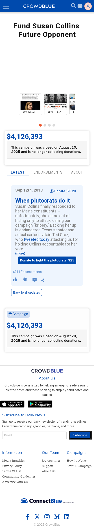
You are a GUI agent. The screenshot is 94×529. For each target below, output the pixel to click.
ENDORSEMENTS (48, 172)
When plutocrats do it (42, 200)
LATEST (18, 172)
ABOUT (77, 172)
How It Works (77, 460)
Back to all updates (26, 292)
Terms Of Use (11, 471)
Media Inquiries (13, 460)
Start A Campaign (79, 466)
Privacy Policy (12, 466)
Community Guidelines (18, 476)
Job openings (51, 460)
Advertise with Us (15, 482)
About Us (48, 471)
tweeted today (36, 239)
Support (47, 466)
